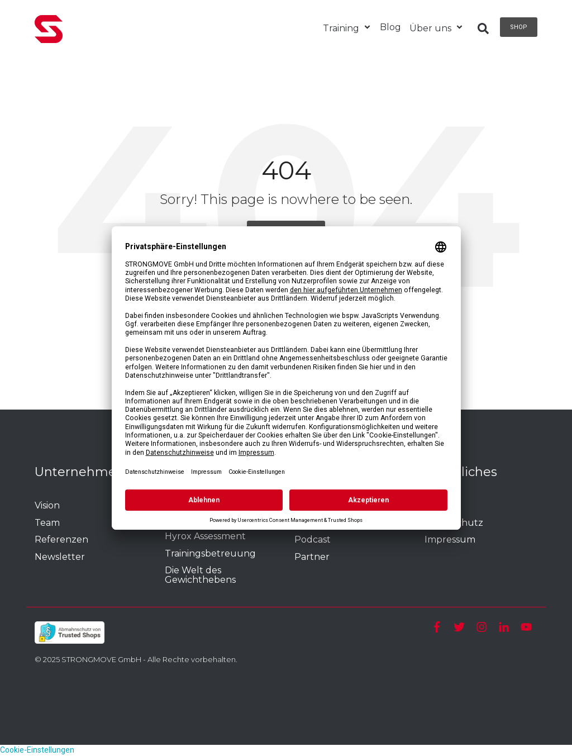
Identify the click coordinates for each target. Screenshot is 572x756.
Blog (390, 27)
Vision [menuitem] (47, 506)
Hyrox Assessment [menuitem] (205, 536)
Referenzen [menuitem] (61, 540)
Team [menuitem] (47, 523)
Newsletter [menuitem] (60, 557)
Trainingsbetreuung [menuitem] (211, 554)
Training (347, 28)
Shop (518, 27)
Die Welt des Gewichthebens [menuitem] (200, 575)
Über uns (436, 28)
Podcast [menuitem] (312, 540)
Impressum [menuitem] (450, 540)
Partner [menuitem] (312, 557)
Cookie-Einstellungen (37, 749)
